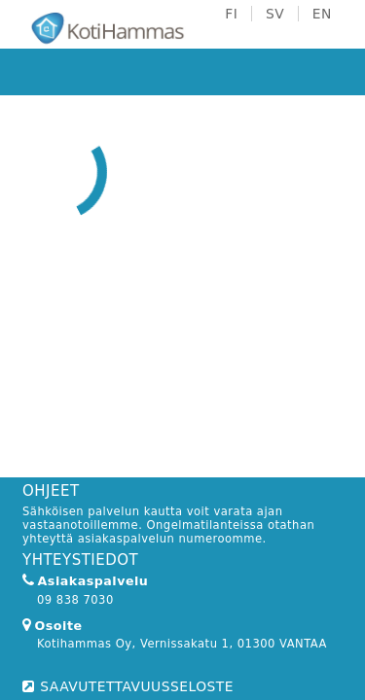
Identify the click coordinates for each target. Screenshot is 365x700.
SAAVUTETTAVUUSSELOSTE (137, 686)
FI (231, 13)
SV (275, 13)
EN (322, 13)
